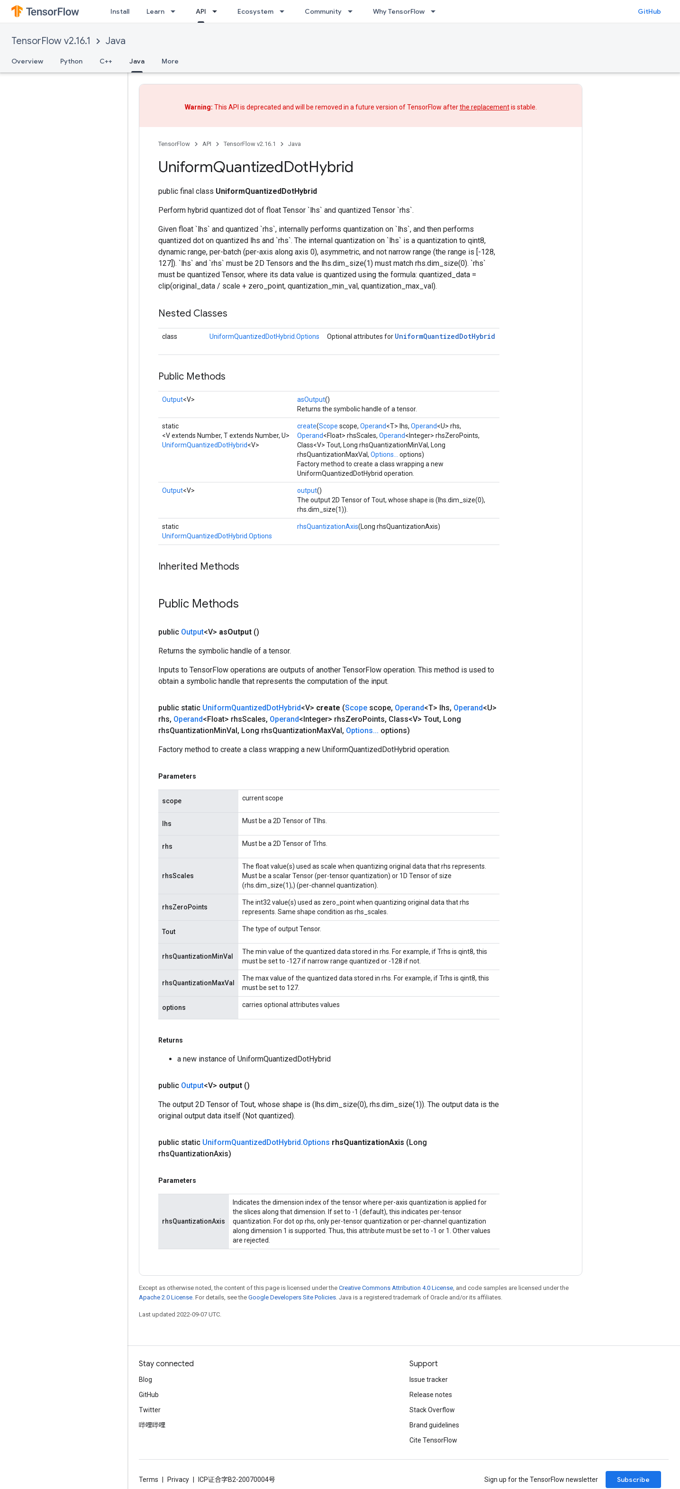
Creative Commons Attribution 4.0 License (396, 1287)
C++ (106, 61)
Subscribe (633, 1479)
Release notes (430, 1394)
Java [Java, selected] (137, 61)
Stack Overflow (432, 1410)
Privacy (178, 1479)
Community (323, 11)
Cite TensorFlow (433, 1440)
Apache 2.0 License (165, 1297)
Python (71, 61)
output (307, 490)
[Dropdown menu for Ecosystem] (284, 11)
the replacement (484, 107)
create (307, 426)
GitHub (649, 11)
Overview (27, 61)
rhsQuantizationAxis (327, 526)
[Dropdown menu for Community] (353, 11)
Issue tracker (428, 1379)
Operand (373, 426)
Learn (155, 11)
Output (172, 399)
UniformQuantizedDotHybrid (445, 336)
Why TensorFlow (399, 11)
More (170, 61)
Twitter (150, 1410)
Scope (328, 426)
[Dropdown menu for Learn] (175, 11)
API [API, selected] (201, 11)
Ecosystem (255, 11)
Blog (145, 1379)
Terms (148, 1479)
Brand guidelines (434, 1425)
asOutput (311, 399)
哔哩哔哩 (152, 1425)
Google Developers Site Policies (292, 1297)
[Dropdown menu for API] (217, 11)
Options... (384, 454)
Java (116, 41)
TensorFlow (174, 143)
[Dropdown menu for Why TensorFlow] (436, 11)
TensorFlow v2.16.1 (51, 41)
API (206, 143)
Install (119, 11)
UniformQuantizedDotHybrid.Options (264, 336)
